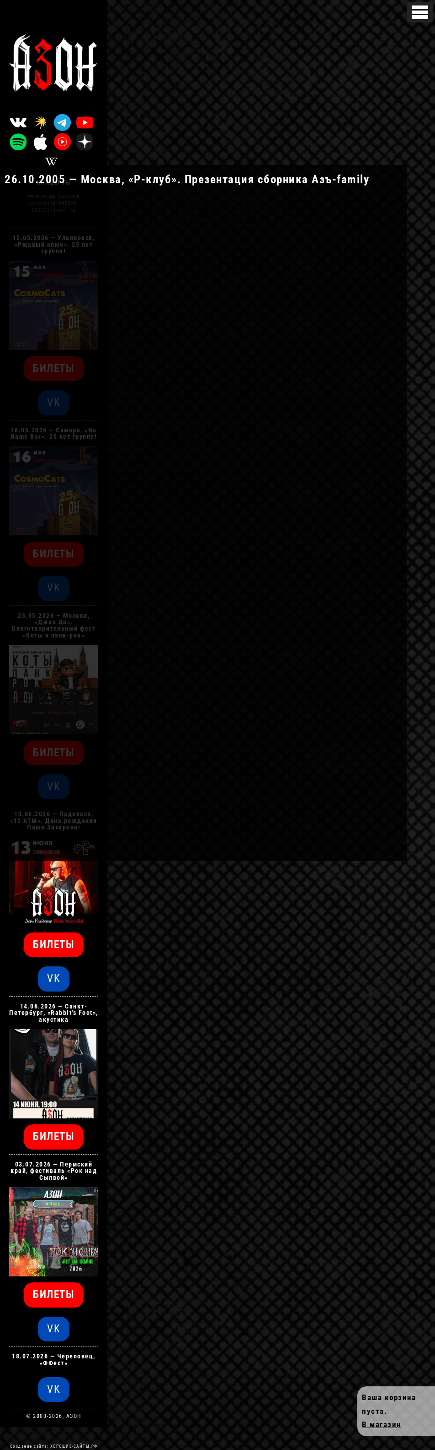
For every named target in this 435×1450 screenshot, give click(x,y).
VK (53, 978)
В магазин (381, 1424)
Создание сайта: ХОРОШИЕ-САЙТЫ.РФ (54, 1446)
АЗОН (73, 1416)
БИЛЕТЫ (53, 944)
